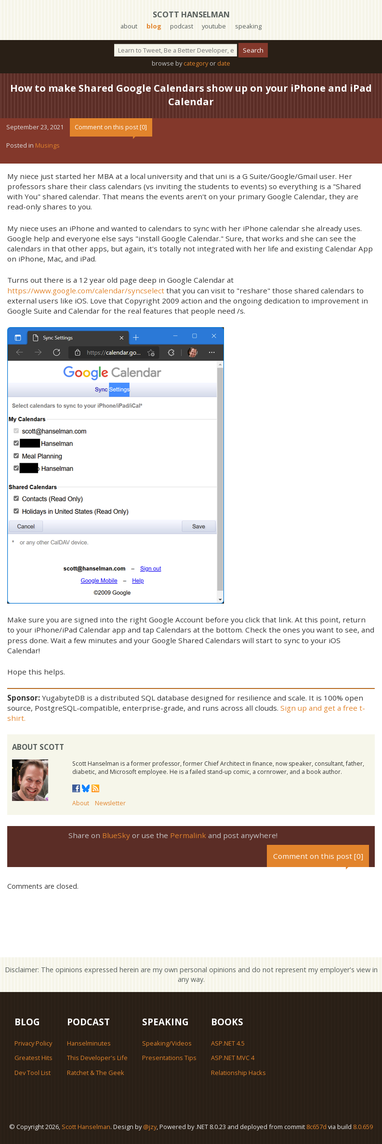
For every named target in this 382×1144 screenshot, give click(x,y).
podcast (181, 26)
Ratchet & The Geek (95, 1072)
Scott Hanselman (191, 14)
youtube (214, 26)
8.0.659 (363, 1126)
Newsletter (110, 803)
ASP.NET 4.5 (228, 1043)
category (196, 63)
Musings (47, 145)
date (223, 63)
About (80, 803)
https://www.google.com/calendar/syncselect (85, 290)
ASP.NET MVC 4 (232, 1057)
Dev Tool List (32, 1072)
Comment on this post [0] (111, 127)
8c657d (316, 1126)
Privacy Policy (33, 1043)
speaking (248, 26)
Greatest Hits (33, 1057)
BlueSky (116, 835)
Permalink (188, 835)
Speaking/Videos (167, 1043)
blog (153, 26)
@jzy (150, 1126)
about (128, 26)
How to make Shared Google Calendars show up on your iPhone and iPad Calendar (191, 95)
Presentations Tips (169, 1057)
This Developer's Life (97, 1057)
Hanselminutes (89, 1043)
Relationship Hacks (238, 1072)
